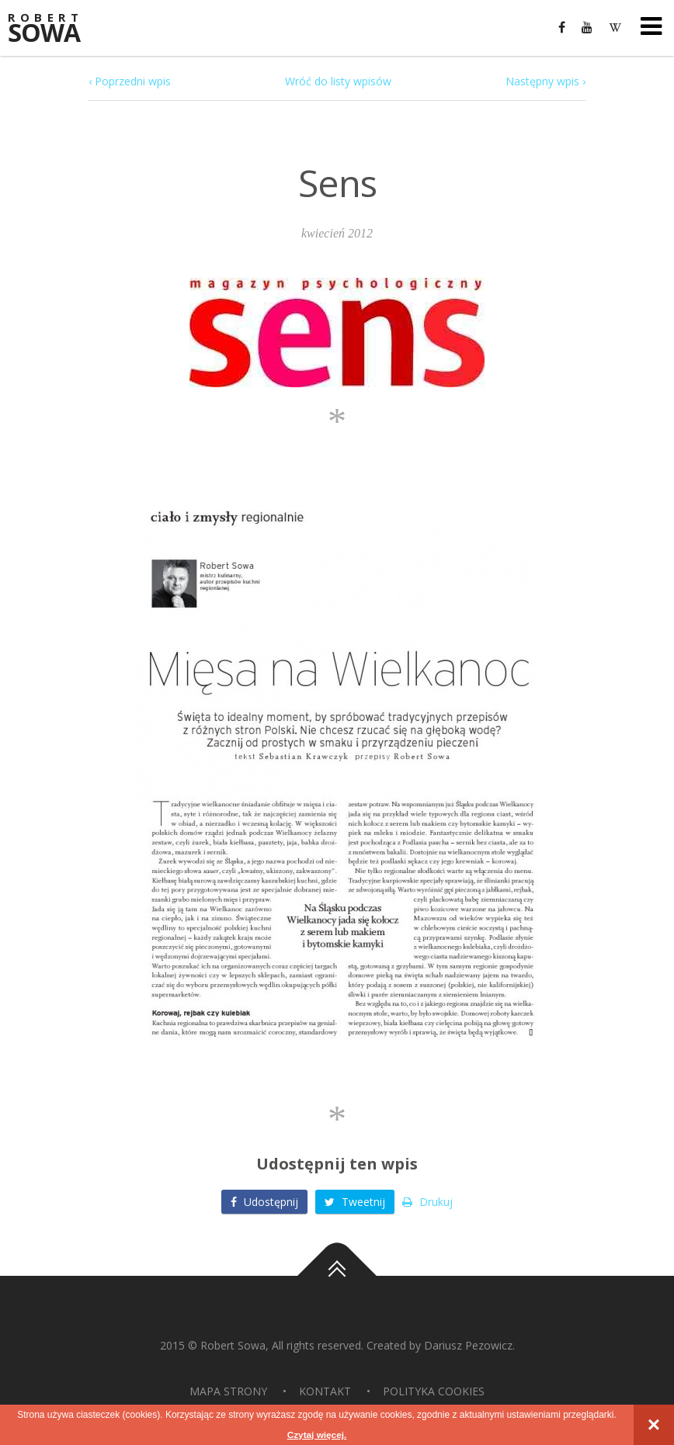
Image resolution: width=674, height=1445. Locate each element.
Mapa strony (228, 1391)
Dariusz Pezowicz (468, 1345)
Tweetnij (355, 1201)
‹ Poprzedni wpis (130, 81)
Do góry (337, 1275)
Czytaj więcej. (317, 1434)
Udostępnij (264, 1201)
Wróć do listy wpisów (338, 81)
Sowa (54, 29)
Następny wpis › (545, 81)
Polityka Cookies (434, 1391)
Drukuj (427, 1201)
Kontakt (325, 1391)
